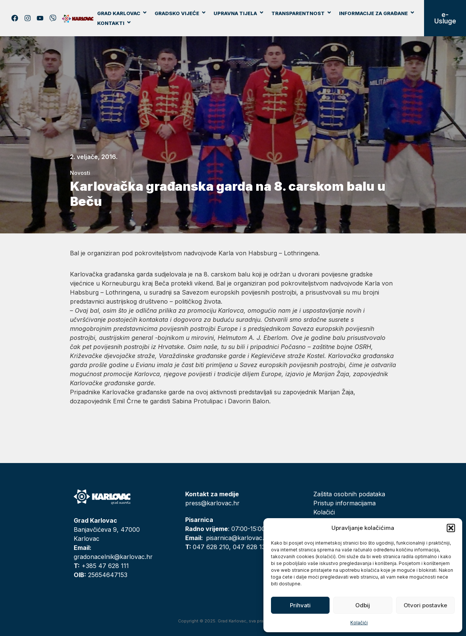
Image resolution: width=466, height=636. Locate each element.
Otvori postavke (425, 605)
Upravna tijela (239, 13)
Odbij (362, 605)
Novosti (80, 173)
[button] (451, 528)
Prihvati (300, 605)
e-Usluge (445, 18)
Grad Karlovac (122, 13)
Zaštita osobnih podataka (349, 494)
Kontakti (114, 23)
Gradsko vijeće (180, 13)
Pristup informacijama (344, 503)
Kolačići (359, 622)
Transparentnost (301, 13)
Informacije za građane (377, 13)
